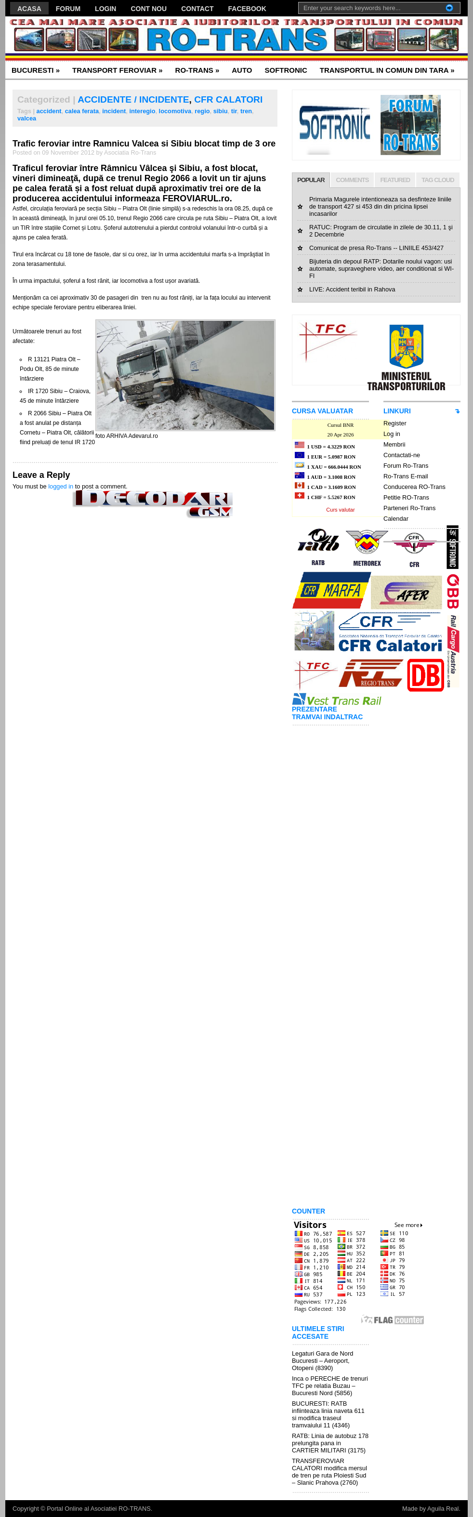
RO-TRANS (197, 70)
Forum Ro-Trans (405, 465)
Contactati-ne (401, 455)
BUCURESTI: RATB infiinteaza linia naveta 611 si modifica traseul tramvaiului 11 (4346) (328, 1414)
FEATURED (395, 180)
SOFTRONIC (285, 70)
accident (49, 111)
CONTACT (197, 9)
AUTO (242, 70)
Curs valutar (340, 510)
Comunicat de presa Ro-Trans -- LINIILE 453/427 (376, 247)
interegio (142, 111)
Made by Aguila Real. (431, 1508)
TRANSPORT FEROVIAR (117, 70)
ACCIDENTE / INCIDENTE (133, 99)
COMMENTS (352, 180)
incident (114, 111)
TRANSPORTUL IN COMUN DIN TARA (387, 70)
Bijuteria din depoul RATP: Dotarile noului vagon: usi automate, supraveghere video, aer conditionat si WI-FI (381, 268)
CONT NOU (149, 9)
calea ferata (82, 111)
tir (234, 111)
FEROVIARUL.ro (195, 198)
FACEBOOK (247, 9)
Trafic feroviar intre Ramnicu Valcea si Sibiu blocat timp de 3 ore (144, 143)
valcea (26, 118)
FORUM (68, 9)
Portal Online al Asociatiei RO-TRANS (99, 1508)
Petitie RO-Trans (406, 497)
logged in (60, 486)
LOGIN (105, 9)
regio (202, 111)
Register (395, 423)
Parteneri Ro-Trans (409, 508)
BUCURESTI (36, 70)
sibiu (220, 111)
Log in (391, 433)
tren (246, 111)
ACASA (29, 9)
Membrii (394, 444)
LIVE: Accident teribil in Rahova (352, 289)
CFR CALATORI (228, 99)
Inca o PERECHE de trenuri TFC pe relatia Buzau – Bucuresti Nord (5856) (330, 1386)
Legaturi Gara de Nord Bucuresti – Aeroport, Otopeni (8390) (322, 1361)
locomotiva (175, 111)
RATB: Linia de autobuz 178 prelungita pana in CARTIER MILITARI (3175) (330, 1443)
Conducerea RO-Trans (414, 486)
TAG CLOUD (437, 180)
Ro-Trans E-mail (405, 476)
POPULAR (311, 180)
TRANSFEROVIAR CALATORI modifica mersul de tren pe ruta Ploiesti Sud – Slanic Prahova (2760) (329, 1471)
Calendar (395, 518)
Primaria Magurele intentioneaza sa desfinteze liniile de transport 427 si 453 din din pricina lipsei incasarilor (380, 206)
